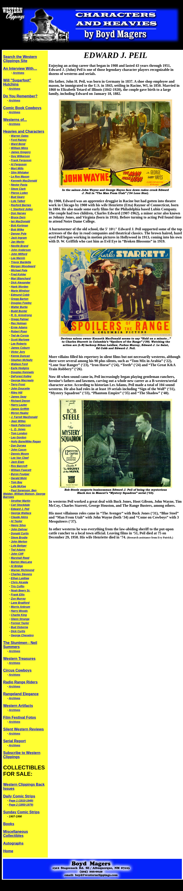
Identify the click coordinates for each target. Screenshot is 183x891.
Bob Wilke (17, 229)
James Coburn (20, 347)
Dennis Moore (20, 453)
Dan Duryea (18, 445)
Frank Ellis (18, 594)
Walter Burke (19, 307)
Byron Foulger (20, 474)
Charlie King (19, 615)
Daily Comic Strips (19, 796)
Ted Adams (18, 549)
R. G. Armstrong (21, 315)
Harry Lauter (19, 404)
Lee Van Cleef (20, 457)
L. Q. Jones (18, 429)
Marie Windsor (20, 290)
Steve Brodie (19, 537)
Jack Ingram (19, 237)
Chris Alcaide (19, 582)
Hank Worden (19, 286)
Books (8, 824)
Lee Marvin (18, 258)
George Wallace (21, 513)
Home (8, 851)
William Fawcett (21, 470)
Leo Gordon (18, 437)
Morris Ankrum (20, 606)
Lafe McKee (18, 486)
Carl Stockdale (20, 505)
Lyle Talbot (18, 201)
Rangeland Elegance (21, 694)
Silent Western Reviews (23, 729)
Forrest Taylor (20, 623)
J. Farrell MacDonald (24, 417)
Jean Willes (18, 421)
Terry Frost (18, 384)
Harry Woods (19, 610)
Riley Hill (16, 392)
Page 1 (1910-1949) (21, 800)
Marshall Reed (20, 558)
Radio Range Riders (20, 682)
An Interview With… (20, 68)
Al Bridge (17, 566)
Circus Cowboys (17, 670)
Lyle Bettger (18, 545)
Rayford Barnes (21, 205)
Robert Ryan (19, 331)
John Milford (19, 254)
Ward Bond (18, 144)
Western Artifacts (18, 706)
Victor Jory (18, 351)
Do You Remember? (20, 96)
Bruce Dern (18, 217)
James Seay (18, 396)
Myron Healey (20, 413)
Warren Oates (20, 135)
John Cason (18, 449)
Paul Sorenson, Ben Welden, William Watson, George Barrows (24, 494)
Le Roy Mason (20, 176)
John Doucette (20, 388)
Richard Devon (20, 400)
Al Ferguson (19, 164)
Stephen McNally (22, 360)
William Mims (19, 148)
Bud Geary (18, 197)
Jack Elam (17, 462)
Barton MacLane (21, 562)
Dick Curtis (18, 631)
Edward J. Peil (20, 509)
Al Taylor (16, 521)
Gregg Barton (19, 298)
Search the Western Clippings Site (20, 59)
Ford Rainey (18, 140)
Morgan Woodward (23, 266)
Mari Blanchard (21, 278)
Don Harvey (18, 213)
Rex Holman (18, 323)
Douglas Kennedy (22, 372)
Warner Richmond (22, 570)
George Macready (22, 380)
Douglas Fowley (21, 303)
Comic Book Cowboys (22, 108)
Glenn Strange (20, 619)
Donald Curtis (20, 533)
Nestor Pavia (19, 184)
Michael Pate (19, 270)
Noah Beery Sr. (20, 590)
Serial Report (14, 741)
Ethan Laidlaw (20, 578)
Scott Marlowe (20, 339)
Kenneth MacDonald (24, 180)
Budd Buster (19, 311)
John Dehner (19, 529)
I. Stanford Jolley (22, 209)
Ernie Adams (19, 327)
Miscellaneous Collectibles (15, 834)
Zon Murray (18, 598)
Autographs (13, 843)
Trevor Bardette (21, 262)
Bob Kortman (19, 225)
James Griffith (20, 409)
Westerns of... (15, 120)
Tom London (19, 433)
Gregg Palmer (20, 319)
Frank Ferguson (21, 160)
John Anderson (21, 250)
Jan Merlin (17, 241)
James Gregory (21, 152)
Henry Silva (18, 525)
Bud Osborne (19, 627)
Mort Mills (17, 168)
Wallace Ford (19, 364)
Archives (18, 72)
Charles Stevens (21, 574)
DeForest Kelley (21, 376)
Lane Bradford (20, 602)
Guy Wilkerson (20, 156)
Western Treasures (19, 658)
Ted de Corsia (20, 335)
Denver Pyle (18, 233)
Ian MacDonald (20, 221)
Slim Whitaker (20, 172)
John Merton (19, 541)
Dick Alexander (20, 282)
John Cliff (17, 553)
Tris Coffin (17, 586)
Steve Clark (18, 188)
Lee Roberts (18, 343)
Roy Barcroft (19, 466)
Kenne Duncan (20, 356)
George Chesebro (22, 635)
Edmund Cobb (20, 294)
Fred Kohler (18, 274)
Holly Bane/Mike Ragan (26, 441)
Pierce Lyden (19, 193)
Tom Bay (16, 482)
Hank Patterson (21, 425)
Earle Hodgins (20, 368)
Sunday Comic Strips (21, 812)
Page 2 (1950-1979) (21, 804)
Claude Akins (19, 517)
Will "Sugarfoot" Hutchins (17, 82)
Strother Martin (20, 500)
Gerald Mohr (19, 478)
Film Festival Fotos (19, 717)
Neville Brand (19, 245)
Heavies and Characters (23, 131)
